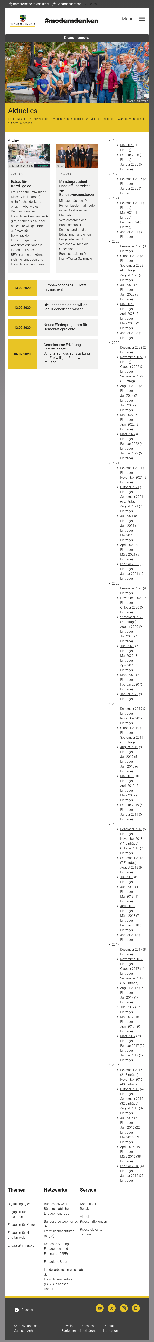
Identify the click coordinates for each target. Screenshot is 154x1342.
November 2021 (131, 477)
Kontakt (110, 1326)
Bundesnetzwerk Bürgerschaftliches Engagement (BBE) (57, 1208)
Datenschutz (89, 1326)
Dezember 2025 (131, 179)
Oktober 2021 (129, 487)
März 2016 (127, 1156)
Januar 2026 (129, 164)
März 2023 (127, 323)
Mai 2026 (127, 145)
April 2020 (127, 665)
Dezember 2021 (131, 468)
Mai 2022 (127, 415)
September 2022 (131, 376)
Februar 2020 (129, 684)
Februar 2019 (129, 805)
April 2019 (127, 786)
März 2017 (127, 1036)
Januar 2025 (129, 188)
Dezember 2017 (131, 949)
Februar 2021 (129, 564)
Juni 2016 (127, 1128)
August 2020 (129, 627)
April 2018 (127, 906)
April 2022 (127, 424)
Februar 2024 (129, 222)
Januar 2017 (129, 1055)
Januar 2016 (129, 1176)
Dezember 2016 (131, 1070)
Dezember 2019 (131, 709)
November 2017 (131, 959)
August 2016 (129, 1108)
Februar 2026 (129, 155)
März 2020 (127, 675)
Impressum (111, 1331)
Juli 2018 (126, 877)
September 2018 (131, 858)
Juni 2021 (127, 526)
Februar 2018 (129, 925)
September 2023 (131, 265)
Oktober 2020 (129, 607)
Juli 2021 (126, 516)
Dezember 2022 (131, 347)
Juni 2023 (127, 294)
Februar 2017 (129, 1046)
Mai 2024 (127, 213)
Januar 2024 (129, 232)
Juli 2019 (126, 757)
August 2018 (129, 867)
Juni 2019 (127, 766)
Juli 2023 (126, 285)
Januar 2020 (129, 694)
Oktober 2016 (129, 1089)
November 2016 (131, 1079)
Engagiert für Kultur (21, 1225)
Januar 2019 (129, 814)
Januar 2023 (129, 333)
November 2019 (131, 718)
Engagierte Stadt (55, 1262)
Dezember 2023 (131, 246)
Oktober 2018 (129, 848)
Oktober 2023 (129, 256)
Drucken (23, 1309)
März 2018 (127, 916)
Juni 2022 (127, 405)
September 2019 (131, 737)
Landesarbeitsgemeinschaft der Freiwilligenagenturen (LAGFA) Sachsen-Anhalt (63, 1279)
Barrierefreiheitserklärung (79, 1331)
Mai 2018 (127, 896)
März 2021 (127, 554)
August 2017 (129, 988)
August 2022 (129, 386)
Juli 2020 (126, 636)
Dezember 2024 (131, 203)
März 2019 (127, 795)
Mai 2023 (127, 304)
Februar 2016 (129, 1166)
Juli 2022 (126, 396)
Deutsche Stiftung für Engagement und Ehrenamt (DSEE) (58, 1249)
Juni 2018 (127, 887)
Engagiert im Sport (21, 1245)
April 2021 (127, 545)
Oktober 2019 (129, 728)
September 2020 (131, 617)
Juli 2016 (126, 1118)
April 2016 (127, 1147)
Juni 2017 (127, 1007)
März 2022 (127, 434)
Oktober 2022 (129, 367)
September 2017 (131, 978)
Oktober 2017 (129, 969)
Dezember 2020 (131, 588)
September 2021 (131, 497)
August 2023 (129, 275)
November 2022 (131, 357)
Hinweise (67, 1326)
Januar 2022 (129, 453)
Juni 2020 (127, 646)
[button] (29, 4)
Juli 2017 (126, 997)
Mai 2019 (127, 776)
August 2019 (129, 747)
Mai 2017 (127, 1017)
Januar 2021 (129, 574)
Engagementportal (77, 38)
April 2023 (127, 314)
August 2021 (129, 506)
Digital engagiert (19, 1204)
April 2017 (127, 1026)
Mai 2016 (127, 1137)
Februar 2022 (129, 444)
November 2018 (131, 839)
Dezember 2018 (131, 829)
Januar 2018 (129, 935)
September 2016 (131, 1099)
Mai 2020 (127, 656)
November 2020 (131, 598)
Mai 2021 (127, 535)
